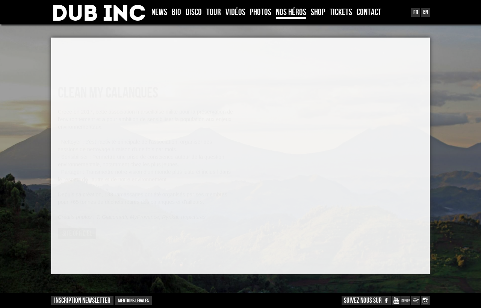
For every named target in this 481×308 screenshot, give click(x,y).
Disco (194, 13)
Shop (318, 13)
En (425, 12)
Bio (176, 13)
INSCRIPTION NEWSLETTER (82, 300)
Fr (415, 12)
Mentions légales (133, 300)
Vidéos (235, 13)
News (159, 13)
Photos (260, 13)
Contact (369, 13)
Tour (213, 13)
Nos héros (291, 13)
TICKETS (341, 13)
